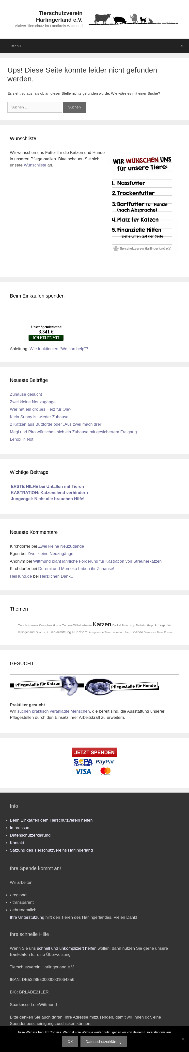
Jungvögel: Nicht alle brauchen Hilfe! (47, 498)
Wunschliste (35, 165)
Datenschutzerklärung (30, 835)
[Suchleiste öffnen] (181, 46)
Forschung (128, 625)
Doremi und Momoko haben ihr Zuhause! (76, 568)
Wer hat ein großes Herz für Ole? (40, 409)
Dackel (116, 625)
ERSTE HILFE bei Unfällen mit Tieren (47, 486)
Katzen (102, 624)
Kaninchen (45, 625)
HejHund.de (21, 576)
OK (70, 1041)
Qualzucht (42, 632)
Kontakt (17, 843)
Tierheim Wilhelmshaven (77, 625)
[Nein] (182, 1039)
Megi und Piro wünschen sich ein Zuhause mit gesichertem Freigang (73, 432)
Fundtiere (80, 632)
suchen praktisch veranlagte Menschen (53, 711)
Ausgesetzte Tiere (99, 632)
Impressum (20, 828)
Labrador (117, 632)
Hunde (57, 625)
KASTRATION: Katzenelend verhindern (49, 492)
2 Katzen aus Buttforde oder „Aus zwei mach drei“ (56, 424)
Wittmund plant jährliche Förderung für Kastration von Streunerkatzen (97, 561)
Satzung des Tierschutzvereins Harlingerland (51, 850)
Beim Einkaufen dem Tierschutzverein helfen (51, 820)
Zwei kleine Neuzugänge (33, 402)
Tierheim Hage (145, 625)
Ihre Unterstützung (27, 917)
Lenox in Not (21, 439)
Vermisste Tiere (153, 632)
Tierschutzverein (28, 625)
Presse (168, 632)
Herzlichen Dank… (57, 576)
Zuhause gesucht (26, 394)
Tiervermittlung (60, 632)
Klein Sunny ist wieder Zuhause (39, 417)
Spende (137, 632)
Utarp (127, 632)
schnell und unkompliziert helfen (66, 948)
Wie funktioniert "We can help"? (59, 348)
